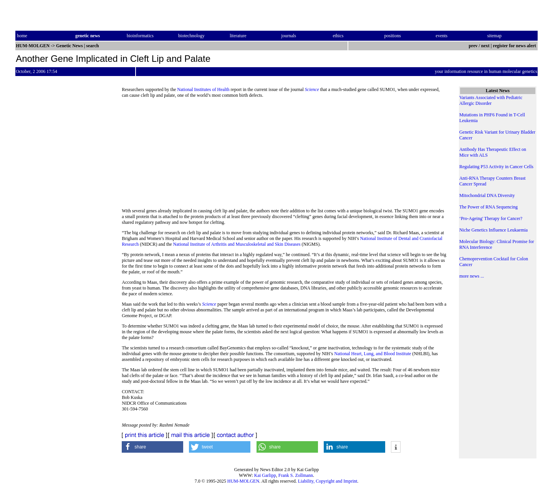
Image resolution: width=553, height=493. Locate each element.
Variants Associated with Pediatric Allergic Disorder (490, 100)
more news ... (471, 276)
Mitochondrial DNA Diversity (487, 195)
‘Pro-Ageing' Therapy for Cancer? (490, 218)
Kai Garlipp (265, 475)
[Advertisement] (284, 155)
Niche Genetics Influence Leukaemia (493, 230)
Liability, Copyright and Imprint (328, 481)
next (485, 45)
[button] (152, 447)
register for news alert (515, 45)
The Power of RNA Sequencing (488, 207)
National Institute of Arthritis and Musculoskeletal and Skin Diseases (237, 244)
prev (473, 45)
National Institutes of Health (203, 89)
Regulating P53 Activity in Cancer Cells (496, 166)
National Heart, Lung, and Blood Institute (372, 353)
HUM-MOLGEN (243, 481)
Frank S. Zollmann (295, 475)
